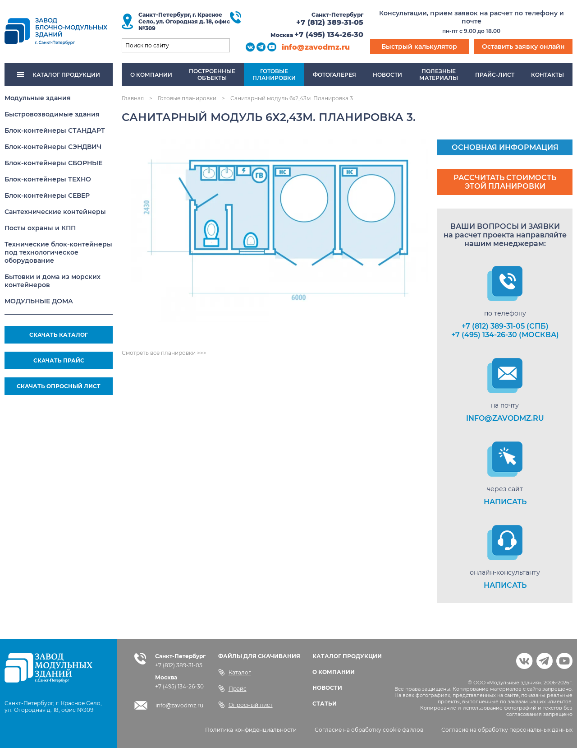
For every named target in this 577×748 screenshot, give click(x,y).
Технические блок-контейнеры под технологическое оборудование (58, 252)
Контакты (547, 74)
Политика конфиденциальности (251, 729)
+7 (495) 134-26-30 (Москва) (505, 334)
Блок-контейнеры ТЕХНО (48, 179)
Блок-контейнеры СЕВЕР (47, 195)
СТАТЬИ (324, 703)
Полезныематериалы (438, 74)
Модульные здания (38, 98)
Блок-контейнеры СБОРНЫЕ (53, 163)
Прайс (232, 688)
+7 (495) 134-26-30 (328, 34)
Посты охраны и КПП (40, 228)
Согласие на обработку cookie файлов (369, 729)
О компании (151, 74)
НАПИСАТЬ (505, 501)
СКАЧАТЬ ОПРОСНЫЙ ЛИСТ (59, 386)
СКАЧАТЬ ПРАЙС (58, 360)
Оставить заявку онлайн (523, 46)
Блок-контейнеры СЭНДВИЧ (53, 147)
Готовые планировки (187, 98)
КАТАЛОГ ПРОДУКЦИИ (58, 74)
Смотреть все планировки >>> (164, 352)
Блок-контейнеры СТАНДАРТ (55, 130)
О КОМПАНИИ (333, 672)
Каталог (234, 672)
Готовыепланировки (274, 74)
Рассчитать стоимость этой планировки (504, 181)
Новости (387, 74)
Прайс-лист (494, 74)
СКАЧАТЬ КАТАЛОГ (58, 334)
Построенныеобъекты (212, 74)
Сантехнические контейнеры (55, 212)
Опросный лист (245, 704)
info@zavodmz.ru (316, 47)
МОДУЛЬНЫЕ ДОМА (39, 301)
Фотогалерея (334, 74)
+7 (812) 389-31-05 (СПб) (505, 326)
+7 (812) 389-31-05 (329, 22)
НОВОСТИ (327, 687)
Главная (133, 98)
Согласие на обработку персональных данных (506, 729)
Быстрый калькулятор (419, 46)
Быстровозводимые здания (52, 114)
